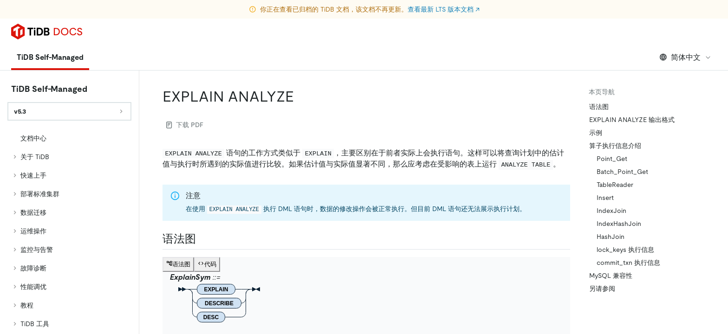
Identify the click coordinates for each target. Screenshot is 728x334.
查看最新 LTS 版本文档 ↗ (444, 9)
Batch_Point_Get (622, 171)
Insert (605, 197)
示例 (595, 132)
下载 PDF (184, 124)
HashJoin (610, 236)
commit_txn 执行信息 (628, 262)
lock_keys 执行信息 (625, 249)
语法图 (599, 106)
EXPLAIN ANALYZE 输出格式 (632, 119)
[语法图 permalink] (203, 238)
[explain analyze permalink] (301, 96)
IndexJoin (611, 210)
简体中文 (685, 57)
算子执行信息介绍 (615, 145)
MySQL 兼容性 (610, 275)
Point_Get (612, 158)
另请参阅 (602, 288)
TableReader (615, 184)
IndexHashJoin (619, 223)
